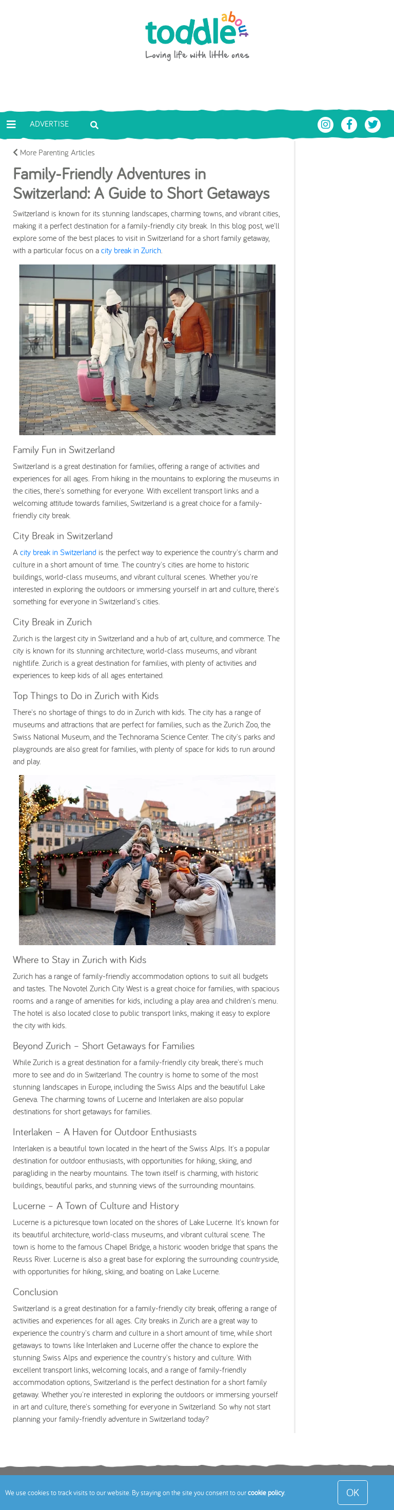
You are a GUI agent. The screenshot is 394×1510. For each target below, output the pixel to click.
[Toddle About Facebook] (350, 123)
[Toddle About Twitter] (373, 123)
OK (352, 1492)
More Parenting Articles (54, 152)
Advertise (49, 123)
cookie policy (266, 1492)
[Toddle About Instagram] (327, 123)
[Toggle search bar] (94, 124)
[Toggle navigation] (11, 124)
